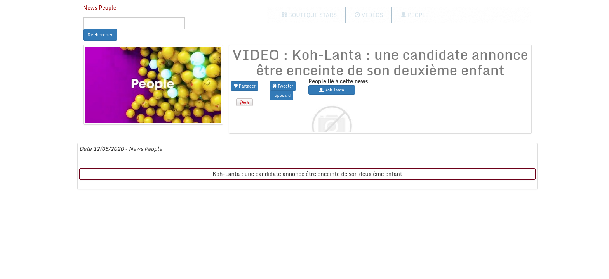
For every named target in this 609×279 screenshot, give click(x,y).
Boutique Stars (309, 14)
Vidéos (369, 14)
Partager (244, 86)
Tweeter (282, 86)
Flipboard (281, 95)
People (414, 14)
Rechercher (100, 34)
